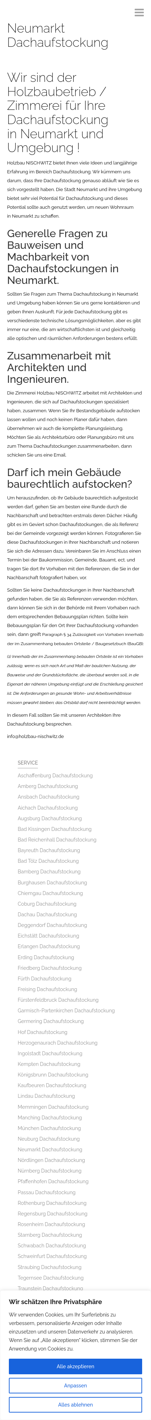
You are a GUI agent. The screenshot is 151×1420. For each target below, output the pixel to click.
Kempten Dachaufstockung (49, 1064)
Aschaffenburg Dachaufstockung (55, 775)
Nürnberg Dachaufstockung (50, 1171)
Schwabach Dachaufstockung (52, 1245)
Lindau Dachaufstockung (46, 1096)
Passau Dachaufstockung (47, 1192)
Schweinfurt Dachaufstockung (52, 1256)
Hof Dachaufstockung (42, 1032)
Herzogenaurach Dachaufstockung (57, 1043)
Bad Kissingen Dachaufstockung (55, 829)
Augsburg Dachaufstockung (50, 818)
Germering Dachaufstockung (51, 1021)
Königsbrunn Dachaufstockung (53, 1075)
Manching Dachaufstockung (50, 1117)
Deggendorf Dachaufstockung (52, 925)
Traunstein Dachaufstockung (50, 1288)
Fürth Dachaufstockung (44, 979)
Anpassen (75, 1385)
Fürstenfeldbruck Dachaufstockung (58, 1000)
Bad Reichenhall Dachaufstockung (57, 840)
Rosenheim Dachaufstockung (51, 1224)
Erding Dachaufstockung (46, 957)
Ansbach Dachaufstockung (48, 797)
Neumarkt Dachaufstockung (50, 1149)
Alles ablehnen (75, 1405)
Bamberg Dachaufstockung (49, 871)
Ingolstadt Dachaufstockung (50, 1053)
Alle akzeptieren (75, 1366)
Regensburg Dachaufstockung (53, 1214)
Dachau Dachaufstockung (47, 914)
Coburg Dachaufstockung (47, 904)
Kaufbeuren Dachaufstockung (52, 1085)
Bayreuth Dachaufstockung (49, 850)
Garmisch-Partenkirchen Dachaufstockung (66, 1010)
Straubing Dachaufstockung (50, 1267)
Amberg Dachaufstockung (48, 786)
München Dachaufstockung (49, 1128)
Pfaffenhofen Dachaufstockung (53, 1181)
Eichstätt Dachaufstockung (48, 936)
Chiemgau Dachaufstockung (50, 893)
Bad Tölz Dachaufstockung (48, 861)
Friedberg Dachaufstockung (50, 968)
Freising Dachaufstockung (47, 989)
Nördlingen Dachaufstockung (51, 1160)
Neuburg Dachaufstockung (49, 1139)
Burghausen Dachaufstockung (52, 882)
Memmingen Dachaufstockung (53, 1107)
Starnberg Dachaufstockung (50, 1235)
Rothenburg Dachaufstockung (52, 1203)
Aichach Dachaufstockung (48, 808)
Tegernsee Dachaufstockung (51, 1278)
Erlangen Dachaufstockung (49, 946)
